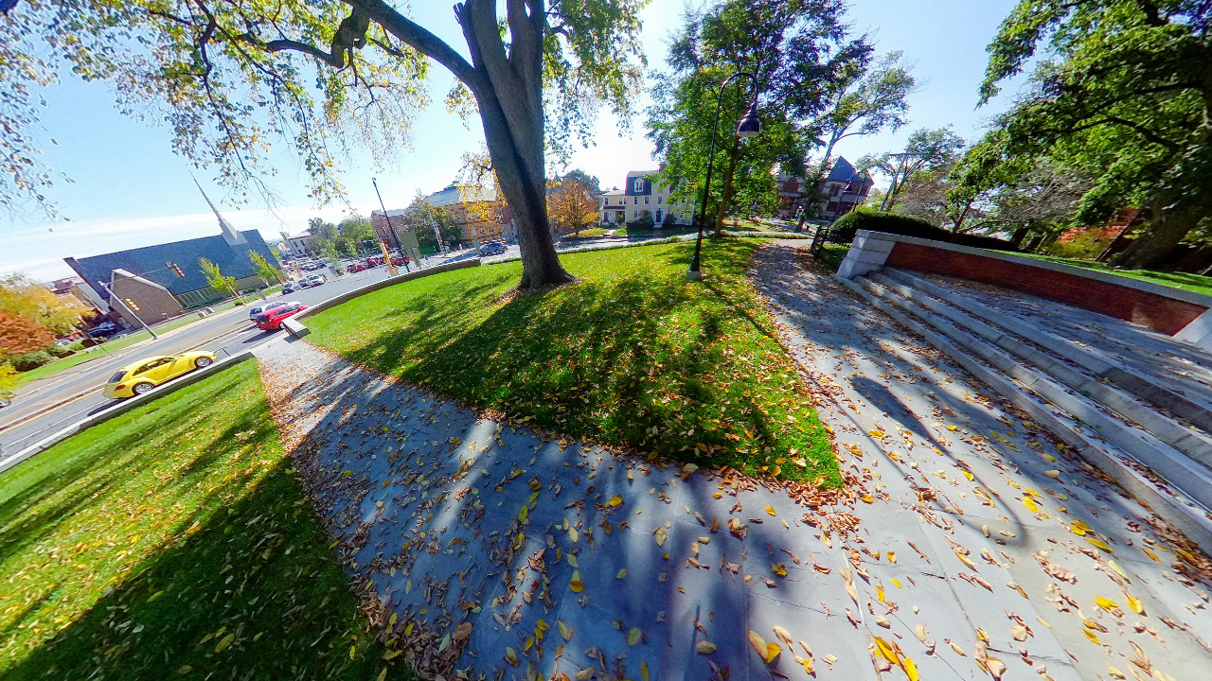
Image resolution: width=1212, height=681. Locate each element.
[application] (606, 340)
